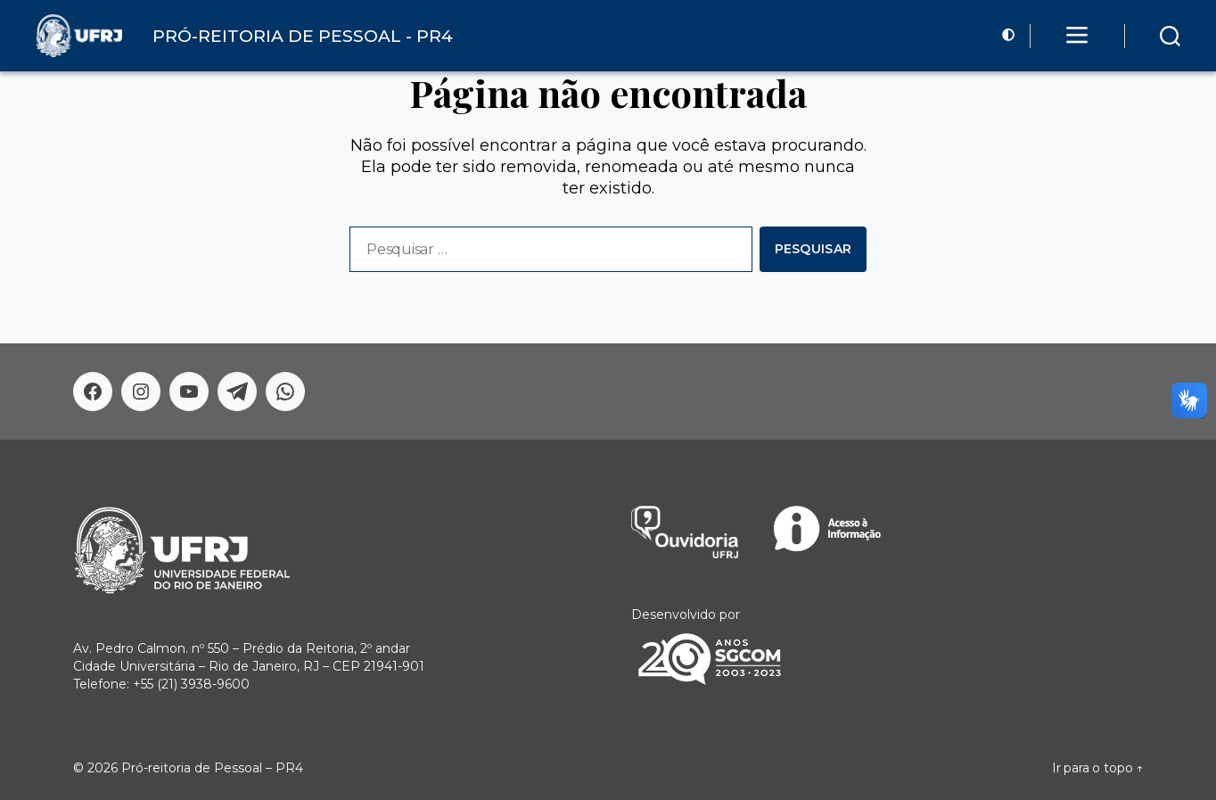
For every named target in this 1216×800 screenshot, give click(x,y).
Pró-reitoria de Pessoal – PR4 (212, 768)
